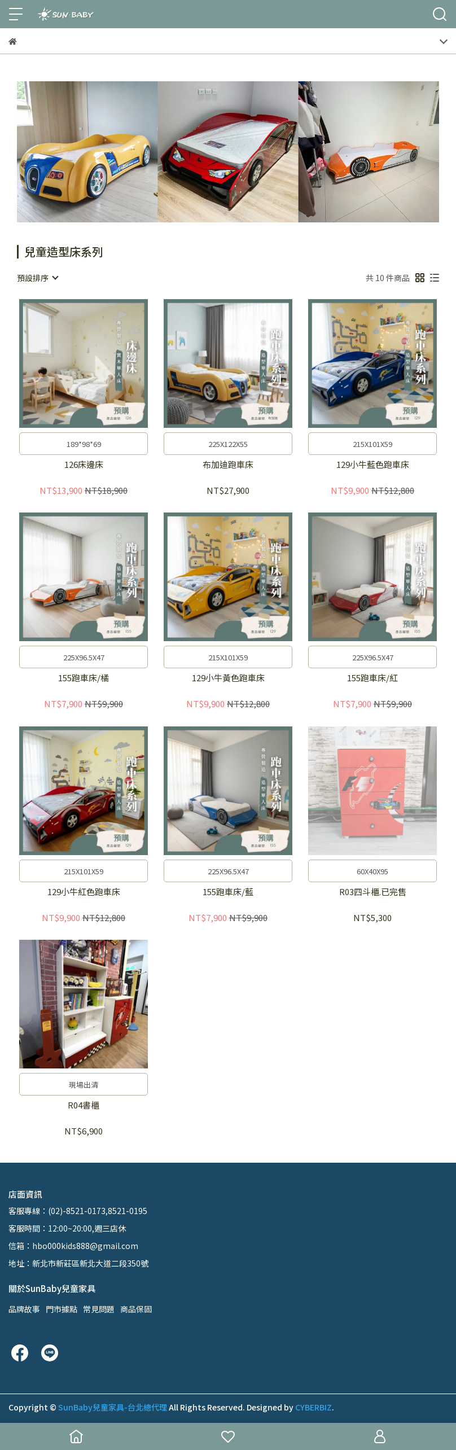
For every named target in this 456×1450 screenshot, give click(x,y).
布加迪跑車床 (228, 464)
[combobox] (37, 278)
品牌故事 (24, 1309)
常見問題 (99, 1309)
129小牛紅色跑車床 (83, 892)
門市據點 (61, 1309)
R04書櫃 (83, 1105)
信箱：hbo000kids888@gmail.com (73, 1245)
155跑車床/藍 (228, 892)
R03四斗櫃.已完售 (372, 892)
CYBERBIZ (313, 1407)
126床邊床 (83, 464)
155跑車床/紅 (372, 678)
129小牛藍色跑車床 (372, 464)
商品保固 (136, 1309)
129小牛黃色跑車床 (228, 678)
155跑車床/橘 (83, 678)
